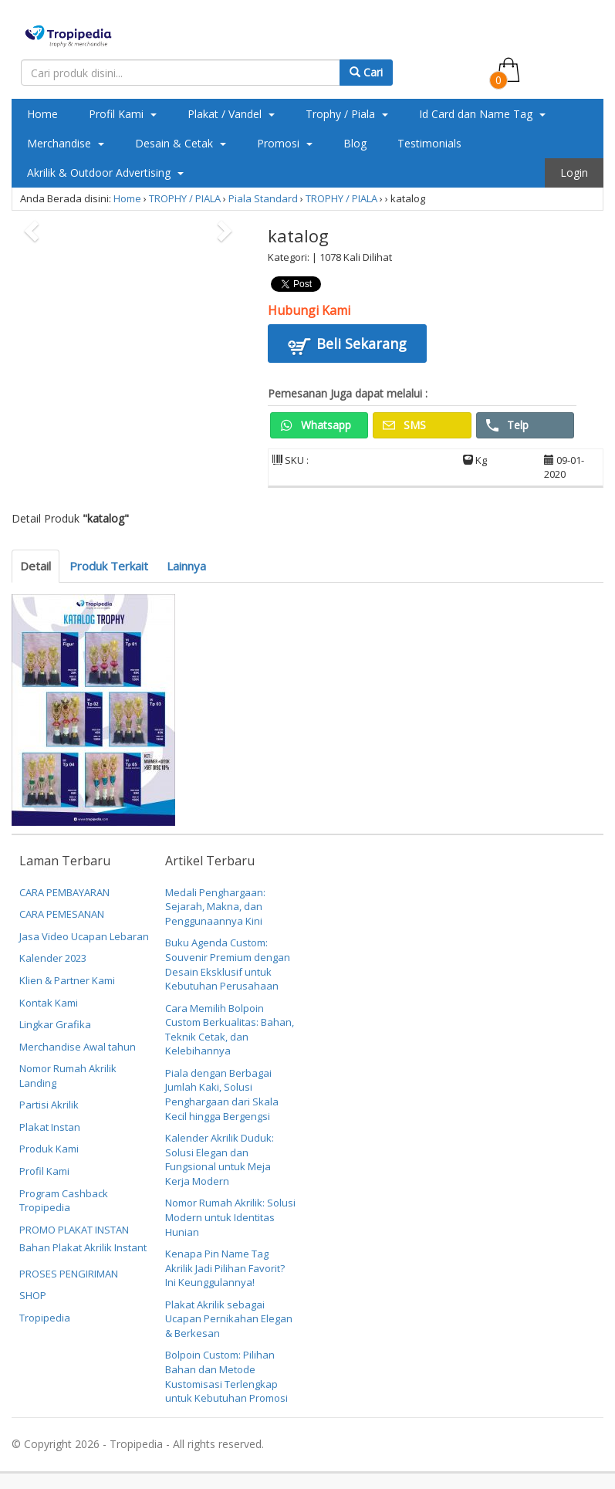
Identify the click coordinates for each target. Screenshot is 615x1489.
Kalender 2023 (52, 958)
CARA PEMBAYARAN (64, 892)
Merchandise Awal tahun (77, 1047)
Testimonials (429, 143)
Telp (507, 425)
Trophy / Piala (347, 114)
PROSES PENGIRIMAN (68, 1274)
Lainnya (186, 566)
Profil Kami (123, 114)
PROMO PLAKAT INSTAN (74, 1230)
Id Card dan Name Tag (482, 114)
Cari (366, 72)
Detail (35, 566)
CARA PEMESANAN (61, 914)
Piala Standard (263, 198)
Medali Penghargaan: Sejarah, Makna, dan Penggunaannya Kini (215, 906)
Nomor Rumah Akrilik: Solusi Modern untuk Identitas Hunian (230, 1217)
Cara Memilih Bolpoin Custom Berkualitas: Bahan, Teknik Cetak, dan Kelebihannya (229, 1029)
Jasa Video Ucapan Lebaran (84, 936)
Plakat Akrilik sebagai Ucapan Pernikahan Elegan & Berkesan (228, 1319)
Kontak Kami (48, 1003)
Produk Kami (49, 1149)
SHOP (32, 1295)
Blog (355, 143)
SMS (404, 425)
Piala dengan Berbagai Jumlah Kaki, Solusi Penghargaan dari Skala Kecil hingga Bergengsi (222, 1094)
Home (42, 114)
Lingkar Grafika (55, 1024)
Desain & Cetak (180, 143)
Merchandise (65, 143)
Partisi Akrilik (49, 1105)
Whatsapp (315, 425)
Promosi (285, 143)
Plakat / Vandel (231, 114)
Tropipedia (44, 1318)
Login (574, 172)
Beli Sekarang (347, 345)
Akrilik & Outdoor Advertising (105, 172)
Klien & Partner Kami (67, 980)
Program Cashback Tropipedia (63, 1200)
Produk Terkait (108, 566)
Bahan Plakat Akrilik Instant (83, 1247)
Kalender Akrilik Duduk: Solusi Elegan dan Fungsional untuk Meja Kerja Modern (219, 1159)
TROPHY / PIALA (185, 198)
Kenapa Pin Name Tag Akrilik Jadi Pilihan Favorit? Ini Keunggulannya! (225, 1268)
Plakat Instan (49, 1127)
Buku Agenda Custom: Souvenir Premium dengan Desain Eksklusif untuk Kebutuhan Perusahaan (227, 964)
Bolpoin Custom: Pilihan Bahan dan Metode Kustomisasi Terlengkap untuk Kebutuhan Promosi (226, 1376)
